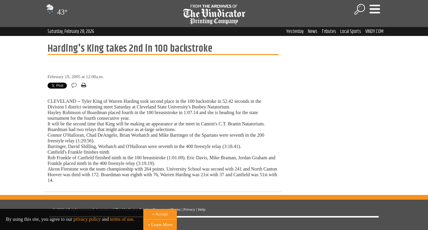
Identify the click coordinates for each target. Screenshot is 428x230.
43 (56, 12)
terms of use (121, 219)
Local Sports (350, 31)
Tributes (329, 31)
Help (201, 209)
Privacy (189, 209)
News (312, 31)
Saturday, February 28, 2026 (71, 31)
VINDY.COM (374, 31)
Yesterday (295, 31)
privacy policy (87, 219)
